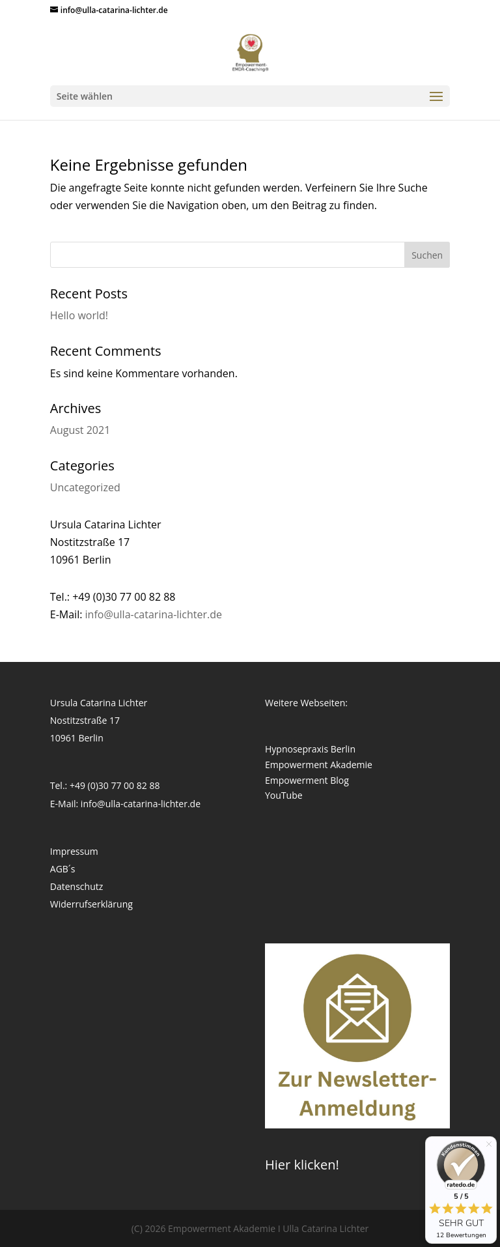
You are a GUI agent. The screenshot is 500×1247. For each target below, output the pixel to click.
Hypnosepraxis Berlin (310, 749)
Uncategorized (85, 487)
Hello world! (79, 315)
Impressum (74, 851)
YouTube (284, 795)
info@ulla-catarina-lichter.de (153, 614)
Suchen (427, 255)
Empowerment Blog (307, 780)
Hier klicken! (302, 1164)
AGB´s (63, 869)
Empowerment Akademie (318, 764)
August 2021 (80, 430)
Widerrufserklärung (91, 904)
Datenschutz (76, 886)
